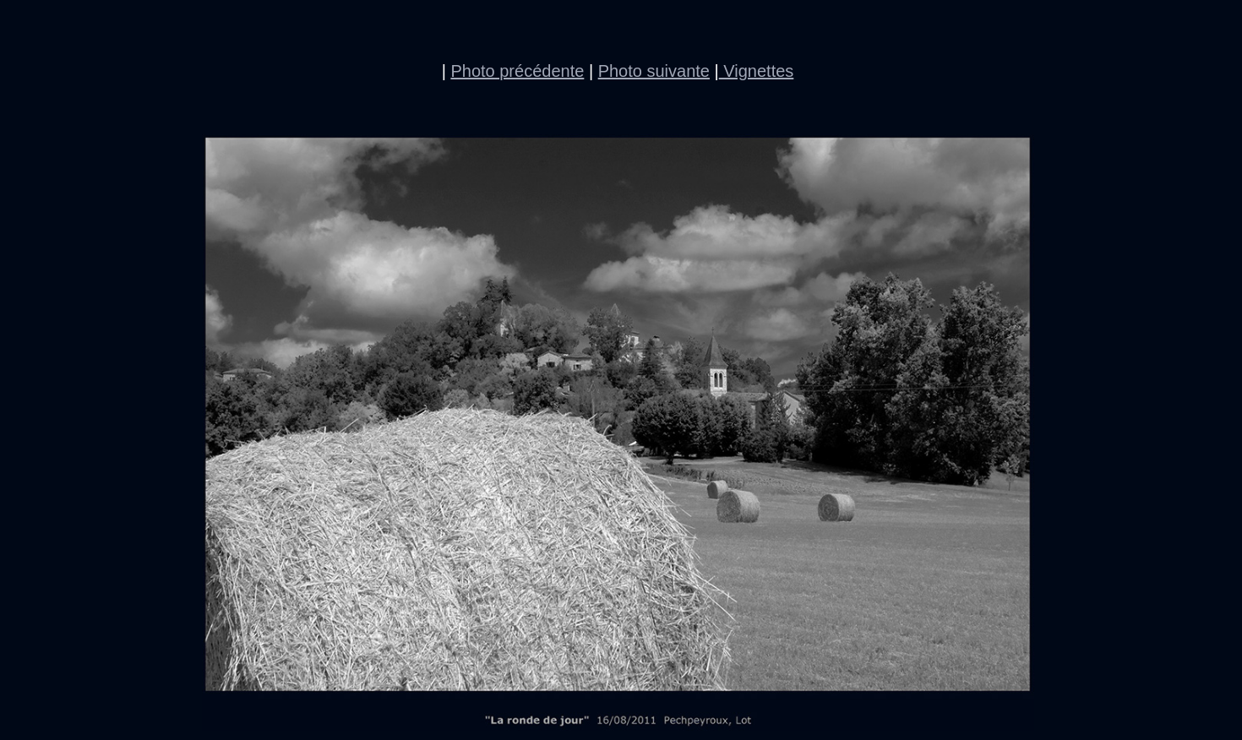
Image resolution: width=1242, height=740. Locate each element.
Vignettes (756, 71)
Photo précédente (517, 71)
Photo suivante (654, 71)
